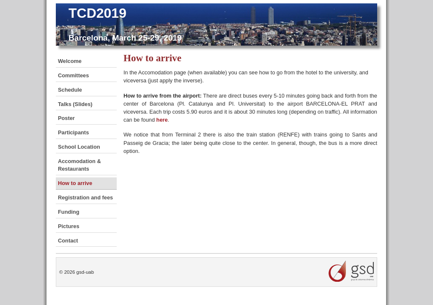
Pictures (68, 226)
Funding (68, 212)
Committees (73, 75)
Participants (73, 132)
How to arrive (75, 183)
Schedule (70, 90)
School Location (79, 147)
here (162, 120)
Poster (66, 118)
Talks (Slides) (75, 104)
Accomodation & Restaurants (79, 165)
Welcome (70, 61)
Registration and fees (85, 197)
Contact (68, 240)
